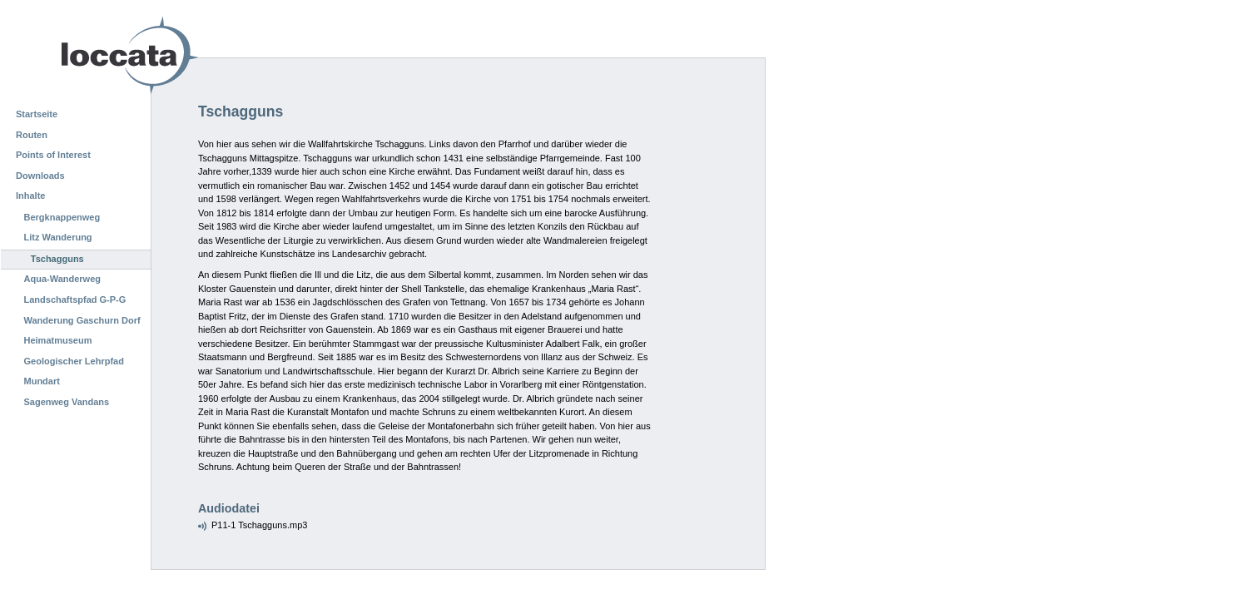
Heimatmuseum (58, 340)
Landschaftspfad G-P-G (75, 299)
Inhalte (30, 195)
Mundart (42, 381)
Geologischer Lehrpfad (74, 361)
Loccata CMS (87, 55)
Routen (31, 135)
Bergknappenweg (62, 217)
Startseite (36, 114)
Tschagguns (57, 259)
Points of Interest (53, 155)
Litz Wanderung (58, 237)
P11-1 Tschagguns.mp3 (259, 525)
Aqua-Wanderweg (63, 279)
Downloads (40, 176)
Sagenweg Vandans (67, 402)
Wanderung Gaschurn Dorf (82, 320)
